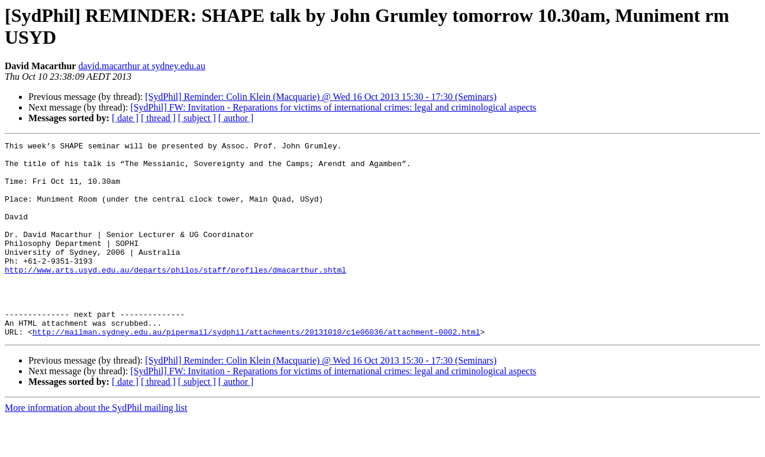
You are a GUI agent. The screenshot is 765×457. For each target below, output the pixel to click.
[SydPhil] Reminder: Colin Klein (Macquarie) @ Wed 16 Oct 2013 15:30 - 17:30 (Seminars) (320, 97)
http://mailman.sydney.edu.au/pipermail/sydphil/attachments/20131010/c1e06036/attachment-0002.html (256, 370)
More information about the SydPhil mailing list (96, 447)
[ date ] (125, 118)
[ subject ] (197, 118)
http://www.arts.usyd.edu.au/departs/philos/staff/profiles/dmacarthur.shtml (175, 296)
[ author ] (236, 118)
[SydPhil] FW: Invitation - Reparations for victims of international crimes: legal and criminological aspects (333, 107)
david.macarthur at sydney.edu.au (141, 66)
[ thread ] (158, 118)
